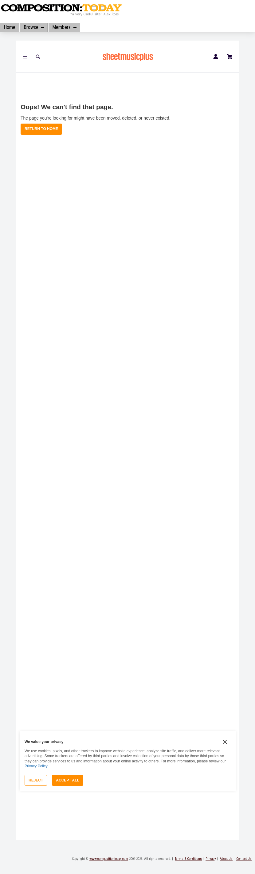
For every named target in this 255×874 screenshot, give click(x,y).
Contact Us (244, 859)
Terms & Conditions (188, 859)
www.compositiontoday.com (108, 859)
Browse (34, 27)
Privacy (211, 859)
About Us (226, 859)
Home (9, 27)
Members (64, 27)
